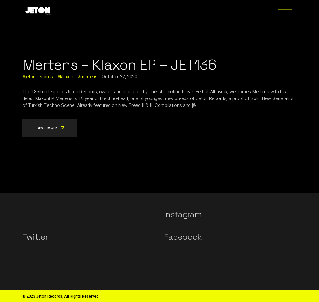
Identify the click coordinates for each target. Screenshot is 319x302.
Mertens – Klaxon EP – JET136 (119, 64)
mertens (89, 76)
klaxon (66, 76)
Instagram (183, 214)
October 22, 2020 (119, 76)
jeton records (39, 76)
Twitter (35, 237)
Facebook (183, 237)
